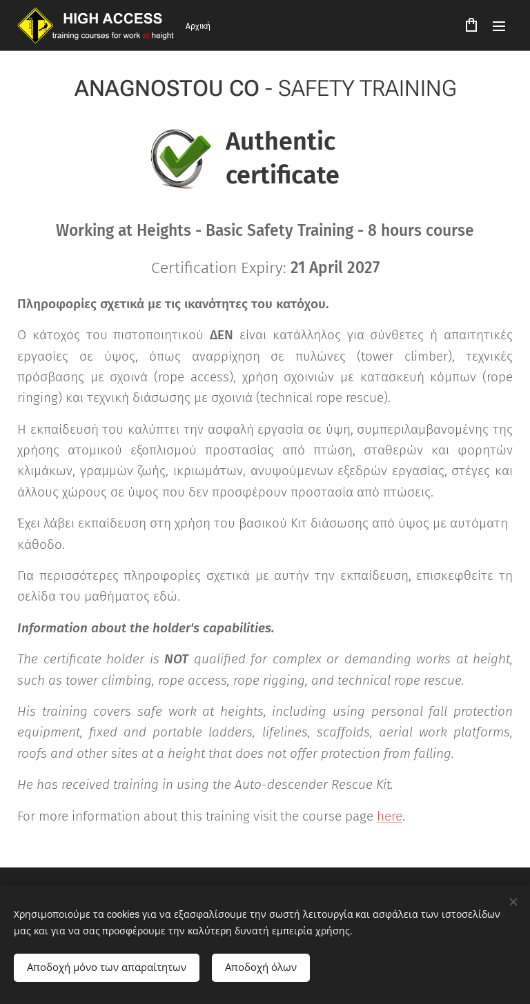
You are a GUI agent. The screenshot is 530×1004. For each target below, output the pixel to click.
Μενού (499, 26)
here (389, 816)
